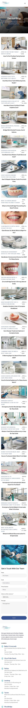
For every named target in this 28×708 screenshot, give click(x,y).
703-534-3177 (8, 662)
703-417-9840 (8, 652)
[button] (25, 3)
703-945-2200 (8, 672)
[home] (5, 3)
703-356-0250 (8, 698)
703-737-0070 (8, 684)
